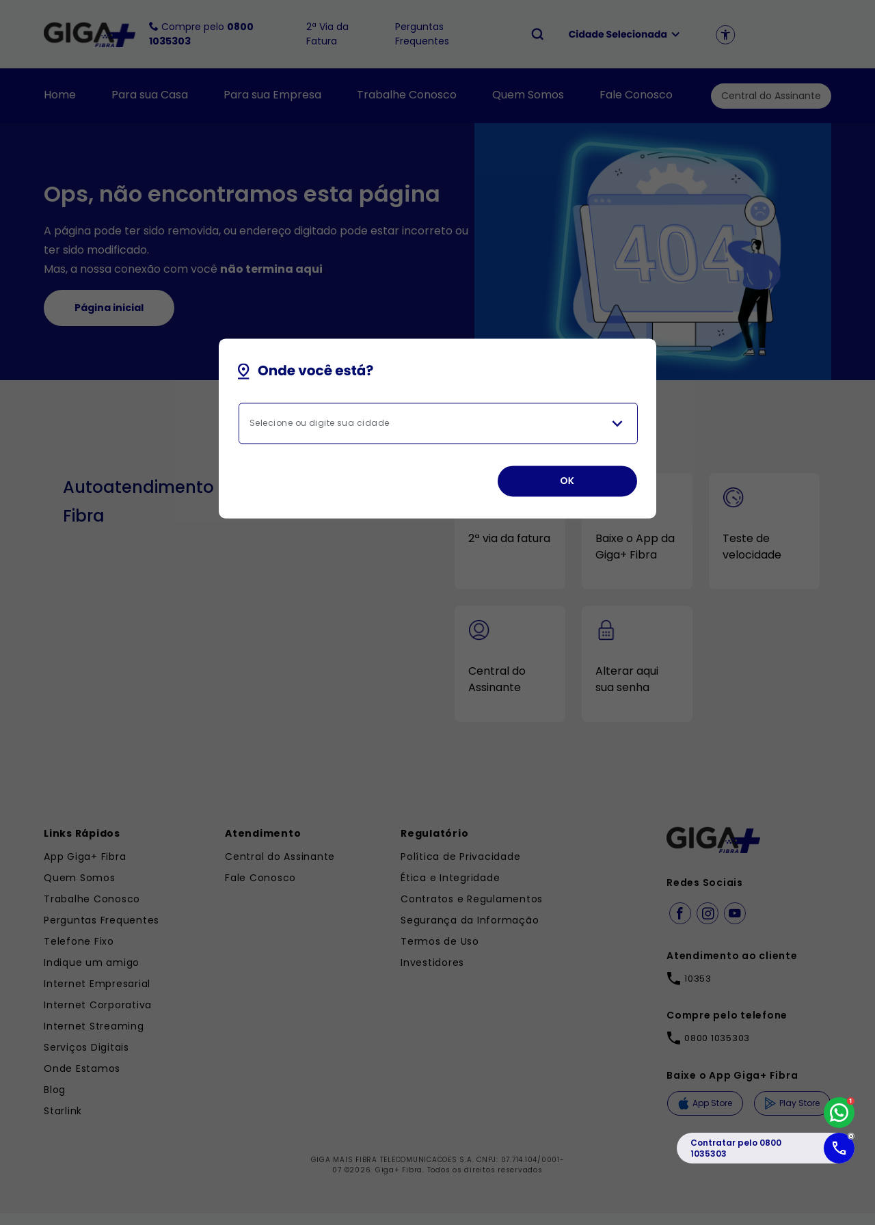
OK (567, 481)
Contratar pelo (735, 1148)
